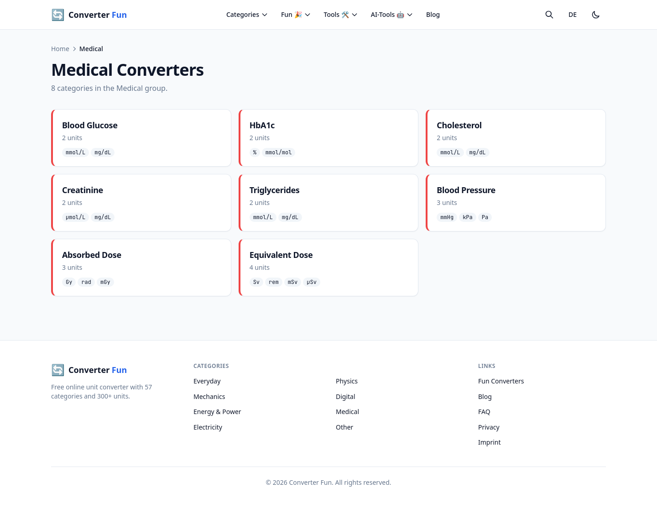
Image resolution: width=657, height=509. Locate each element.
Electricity (207, 427)
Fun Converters (501, 381)
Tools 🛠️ (341, 14)
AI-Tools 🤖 (392, 14)
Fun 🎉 (296, 14)
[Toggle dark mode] (596, 14)
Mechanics (209, 396)
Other (344, 427)
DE (572, 14)
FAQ (484, 411)
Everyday (206, 381)
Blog (433, 14)
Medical (347, 411)
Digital (345, 396)
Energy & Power (217, 411)
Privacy (489, 427)
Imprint (489, 442)
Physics (347, 381)
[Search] (549, 14)
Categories (247, 14)
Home (60, 48)
